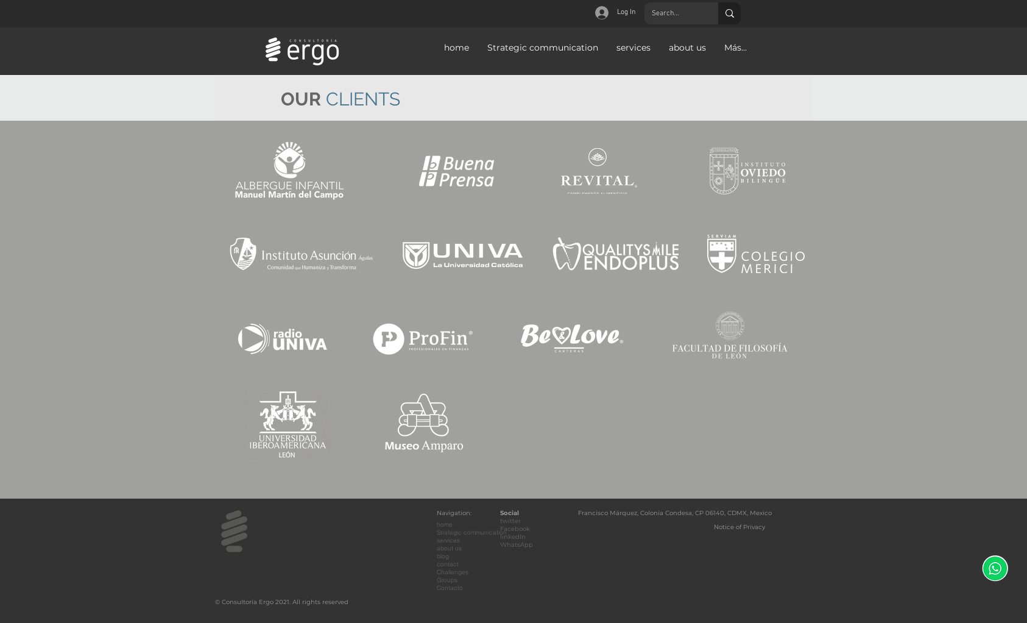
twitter (510, 521)
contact (448, 564)
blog (443, 556)
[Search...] (672, 13)
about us (449, 548)
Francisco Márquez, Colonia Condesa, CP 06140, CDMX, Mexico (675, 513)
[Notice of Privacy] (741, 527)
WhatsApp (516, 545)
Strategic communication (472, 532)
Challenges (452, 572)
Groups (447, 580)
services (448, 540)
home (445, 525)
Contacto (450, 588)
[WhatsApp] (995, 568)
